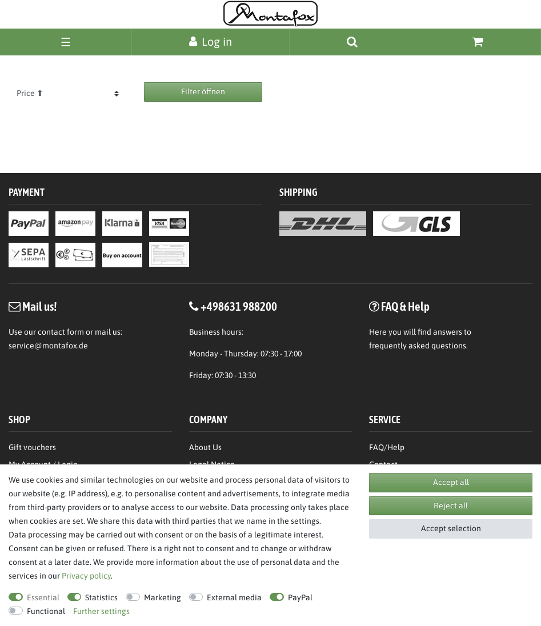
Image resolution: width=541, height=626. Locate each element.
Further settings (101, 611)
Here (378, 331)
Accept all (451, 482)
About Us (205, 447)
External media (234, 597)
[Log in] (210, 41)
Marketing (162, 597)
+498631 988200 (239, 306)
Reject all (451, 505)
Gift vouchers (32, 447)
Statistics (101, 597)
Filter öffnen (203, 91)
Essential (43, 597)
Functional (46, 611)
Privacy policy (86, 575)
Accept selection (451, 528)
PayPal (300, 597)
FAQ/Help (386, 447)
